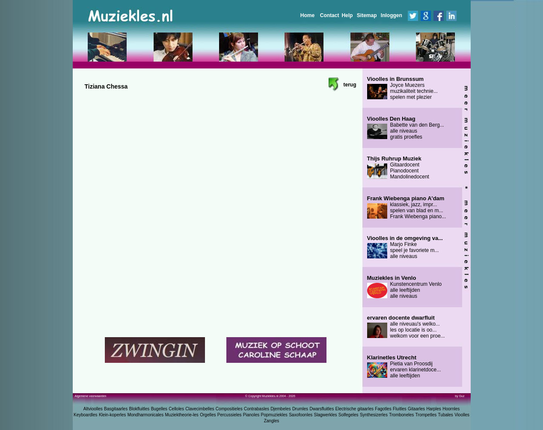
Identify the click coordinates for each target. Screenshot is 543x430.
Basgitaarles (116, 408)
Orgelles (208, 414)
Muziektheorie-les (182, 414)
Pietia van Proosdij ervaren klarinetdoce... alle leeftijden (404, 367)
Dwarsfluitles (321, 408)
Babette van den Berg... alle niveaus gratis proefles (405, 128)
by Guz (459, 395)
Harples (433, 408)
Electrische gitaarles (354, 408)
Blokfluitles (139, 408)
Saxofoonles (300, 414)
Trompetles (426, 414)
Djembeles (280, 408)
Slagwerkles (325, 414)
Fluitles (400, 408)
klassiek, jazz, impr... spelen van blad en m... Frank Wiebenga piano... (406, 207)
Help (347, 15)
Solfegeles (348, 414)
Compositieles (229, 408)
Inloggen (391, 15)
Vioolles (461, 414)
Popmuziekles (274, 414)
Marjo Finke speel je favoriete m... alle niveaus (405, 247)
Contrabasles (256, 408)
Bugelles (159, 408)
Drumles (300, 408)
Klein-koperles (112, 414)
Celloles (176, 408)
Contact (329, 15)
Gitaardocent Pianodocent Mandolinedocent (398, 168)
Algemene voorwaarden (91, 395)
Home (307, 15)
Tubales (445, 414)
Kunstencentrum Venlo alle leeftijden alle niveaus (404, 287)
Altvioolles (93, 408)
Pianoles (251, 414)
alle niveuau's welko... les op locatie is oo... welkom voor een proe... (406, 327)
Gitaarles (416, 408)
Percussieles (229, 414)
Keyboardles (86, 414)
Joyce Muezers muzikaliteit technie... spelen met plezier (402, 88)
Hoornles (451, 408)
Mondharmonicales (146, 414)
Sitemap (367, 15)
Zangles (271, 420)
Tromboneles (401, 414)
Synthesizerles (374, 414)
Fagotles (383, 408)
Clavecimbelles (199, 408)
